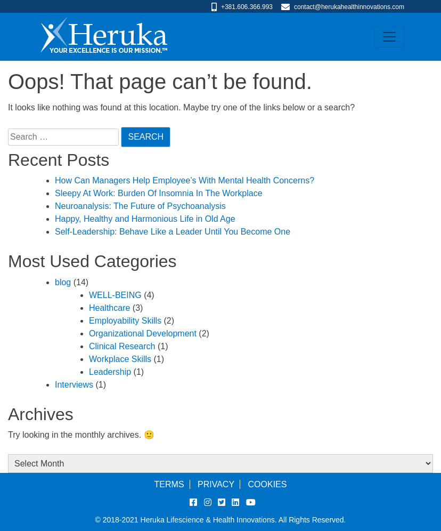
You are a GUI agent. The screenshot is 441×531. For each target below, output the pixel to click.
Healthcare (109, 307)
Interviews (74, 384)
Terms (169, 484)
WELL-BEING (115, 295)
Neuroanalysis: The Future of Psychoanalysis (140, 206)
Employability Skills (125, 320)
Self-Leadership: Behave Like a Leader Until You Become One (172, 231)
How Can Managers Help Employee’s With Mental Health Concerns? (184, 180)
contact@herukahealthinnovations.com (349, 7)
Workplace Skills (120, 359)
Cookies (267, 484)
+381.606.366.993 (247, 7)
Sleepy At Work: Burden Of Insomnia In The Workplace (159, 193)
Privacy (216, 484)
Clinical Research (122, 346)
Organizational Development (143, 333)
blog (63, 282)
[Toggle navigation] (389, 36)
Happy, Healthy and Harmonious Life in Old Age (145, 218)
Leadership (110, 371)
